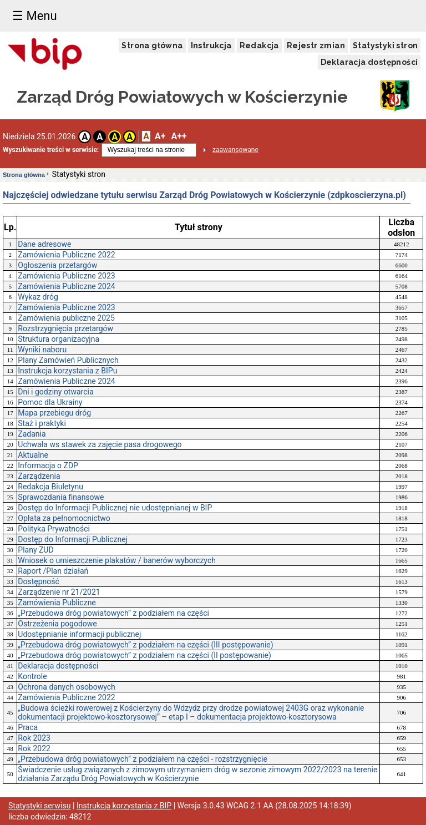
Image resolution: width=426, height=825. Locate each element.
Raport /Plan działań (53, 570)
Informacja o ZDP (48, 465)
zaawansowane (235, 150)
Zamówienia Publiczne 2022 (66, 254)
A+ (160, 136)
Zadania (31, 433)
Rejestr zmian (316, 45)
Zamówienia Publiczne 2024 (66, 286)
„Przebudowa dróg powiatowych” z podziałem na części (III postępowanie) (145, 644)
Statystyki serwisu (39, 805)
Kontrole (32, 676)
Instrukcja (211, 45)
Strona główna (151, 45)
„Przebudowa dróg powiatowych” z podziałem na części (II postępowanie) (144, 655)
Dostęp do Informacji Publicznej (73, 539)
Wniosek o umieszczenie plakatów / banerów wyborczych (117, 560)
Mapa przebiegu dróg (54, 412)
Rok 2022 (34, 748)
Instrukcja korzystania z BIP (124, 805)
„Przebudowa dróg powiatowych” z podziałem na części (113, 613)
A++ (178, 136)
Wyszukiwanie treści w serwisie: (51, 150)
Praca (28, 727)
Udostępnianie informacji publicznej (79, 634)
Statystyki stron (385, 45)
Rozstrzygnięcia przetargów (65, 328)
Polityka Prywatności (54, 528)
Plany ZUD (35, 549)
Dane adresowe (44, 244)
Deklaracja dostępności (369, 62)
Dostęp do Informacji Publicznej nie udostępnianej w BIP (115, 507)
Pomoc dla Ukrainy (50, 402)
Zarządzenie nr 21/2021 (59, 592)
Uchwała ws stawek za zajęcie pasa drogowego (99, 444)
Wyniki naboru (42, 349)
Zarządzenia (39, 476)
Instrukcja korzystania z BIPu (67, 370)
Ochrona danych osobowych (66, 686)
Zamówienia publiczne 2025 (66, 317)
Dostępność (38, 581)
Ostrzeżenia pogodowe (57, 623)
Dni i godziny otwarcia (55, 391)
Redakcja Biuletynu (50, 486)
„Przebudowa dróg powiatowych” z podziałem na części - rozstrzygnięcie (142, 759)
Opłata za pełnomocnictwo (64, 518)
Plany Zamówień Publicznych (68, 360)
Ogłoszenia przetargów (57, 265)
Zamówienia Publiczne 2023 (66, 275)
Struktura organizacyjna (58, 339)
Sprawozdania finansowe (61, 497)
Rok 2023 (34, 737)
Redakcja (259, 45)
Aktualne (33, 455)
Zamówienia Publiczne (57, 602)
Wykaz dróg (38, 296)
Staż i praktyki (42, 423)
